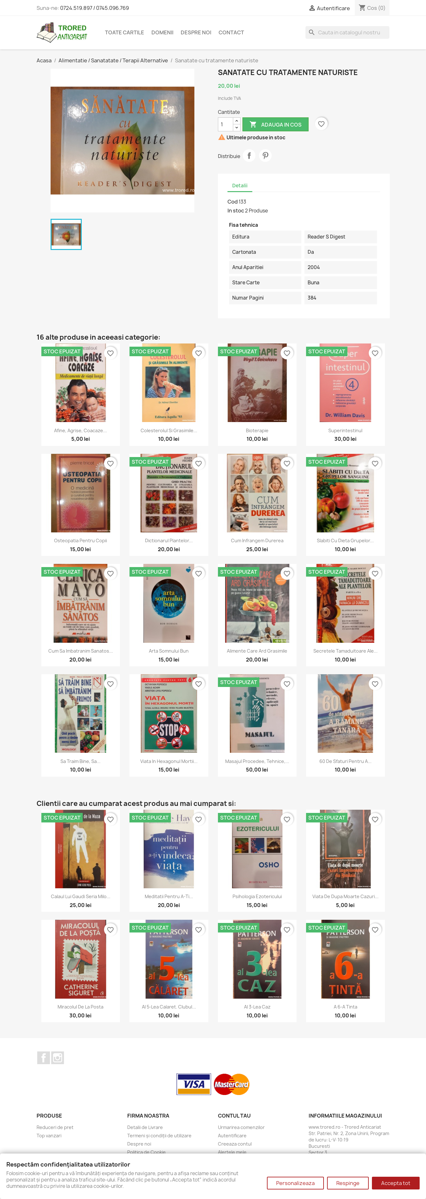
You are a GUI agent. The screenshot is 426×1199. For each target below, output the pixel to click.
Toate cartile (124, 32)
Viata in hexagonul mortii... (169, 761)
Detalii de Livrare (145, 1127)
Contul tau (234, 1115)
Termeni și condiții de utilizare (159, 1136)
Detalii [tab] (240, 185)
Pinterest (265, 155)
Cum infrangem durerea (257, 540)
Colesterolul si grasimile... (169, 430)
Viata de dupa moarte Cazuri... (345, 896)
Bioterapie (257, 430)
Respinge (348, 1183)
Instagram (57, 1057)
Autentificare (232, 1136)
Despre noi (196, 32)
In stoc (235, 210)
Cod (232, 201)
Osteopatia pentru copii (80, 540)
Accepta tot (395, 1183)
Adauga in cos (275, 125)
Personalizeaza (295, 1183)
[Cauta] (347, 32)
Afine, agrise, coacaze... (80, 430)
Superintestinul (345, 430)
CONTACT (231, 32)
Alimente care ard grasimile (257, 651)
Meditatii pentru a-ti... (169, 896)
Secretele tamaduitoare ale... (345, 651)
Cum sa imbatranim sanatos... (80, 651)
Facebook (43, 1057)
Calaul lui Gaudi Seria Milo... (80, 896)
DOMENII (162, 32)
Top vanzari (49, 1136)
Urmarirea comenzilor (241, 1127)
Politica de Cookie (146, 1152)
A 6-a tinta (345, 1007)
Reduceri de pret (55, 1127)
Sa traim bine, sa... (80, 761)
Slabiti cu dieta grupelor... (345, 540)
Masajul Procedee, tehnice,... (257, 761)
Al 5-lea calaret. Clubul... (169, 1007)
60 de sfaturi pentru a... (345, 761)
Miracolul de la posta (80, 1007)
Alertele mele (232, 1152)
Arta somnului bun (169, 651)
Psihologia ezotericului (257, 896)
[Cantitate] (225, 124)
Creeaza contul (235, 1144)
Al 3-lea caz (257, 1007)
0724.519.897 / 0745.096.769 (94, 7)
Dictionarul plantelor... (169, 540)
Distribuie (249, 155)
